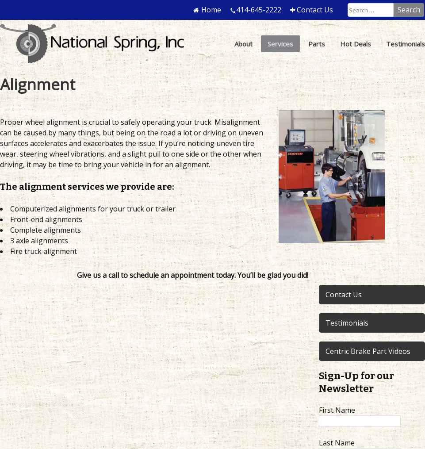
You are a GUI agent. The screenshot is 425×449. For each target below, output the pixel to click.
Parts (316, 43)
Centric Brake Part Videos (367, 351)
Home (211, 10)
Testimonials (346, 323)
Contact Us (315, 10)
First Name (337, 410)
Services (280, 43)
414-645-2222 (258, 10)
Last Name (337, 443)
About (243, 43)
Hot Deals (355, 43)
